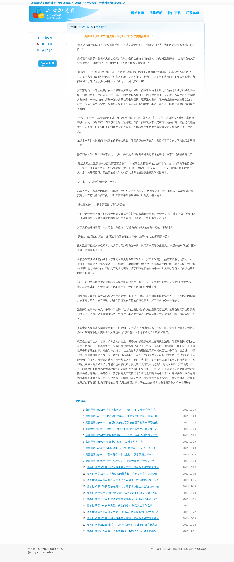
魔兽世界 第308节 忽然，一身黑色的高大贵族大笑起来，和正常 (121, 428)
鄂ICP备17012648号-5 (40, 552)
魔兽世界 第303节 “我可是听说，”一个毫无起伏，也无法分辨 (119, 460)
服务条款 (47, 44)
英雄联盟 (101, 26)
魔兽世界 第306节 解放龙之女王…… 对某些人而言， (115, 441)
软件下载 (174, 13)
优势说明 (156, 13)
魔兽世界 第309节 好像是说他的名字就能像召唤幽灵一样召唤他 (121, 422)
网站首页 (137, 13)
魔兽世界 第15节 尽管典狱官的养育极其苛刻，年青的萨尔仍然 (122, 473)
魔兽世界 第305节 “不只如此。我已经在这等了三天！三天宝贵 (120, 448)
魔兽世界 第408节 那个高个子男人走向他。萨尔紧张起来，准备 (123, 480)
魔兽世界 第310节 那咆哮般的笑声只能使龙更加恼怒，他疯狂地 (121, 416)
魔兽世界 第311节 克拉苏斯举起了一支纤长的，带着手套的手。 (121, 409)
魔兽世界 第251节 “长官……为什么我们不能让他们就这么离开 (122, 524)
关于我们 (47, 50)
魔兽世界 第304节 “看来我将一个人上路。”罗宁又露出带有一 (119, 454)
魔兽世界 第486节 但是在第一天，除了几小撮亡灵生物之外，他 (123, 486)
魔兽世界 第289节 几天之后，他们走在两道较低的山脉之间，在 (123, 512)
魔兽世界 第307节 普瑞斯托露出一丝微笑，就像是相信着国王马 (121, 435)
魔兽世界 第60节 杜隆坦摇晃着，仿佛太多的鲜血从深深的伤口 (122, 492)
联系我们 (166, 549)
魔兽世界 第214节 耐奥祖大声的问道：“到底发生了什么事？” (121, 505)
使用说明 (177, 549)
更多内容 (80, 400)
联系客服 (192, 13)
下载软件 (47, 37)
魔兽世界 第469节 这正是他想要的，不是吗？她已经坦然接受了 (123, 531)
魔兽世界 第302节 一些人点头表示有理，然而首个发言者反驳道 (123, 467)
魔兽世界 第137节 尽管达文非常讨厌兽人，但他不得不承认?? (122, 499)
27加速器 (33, 2)
